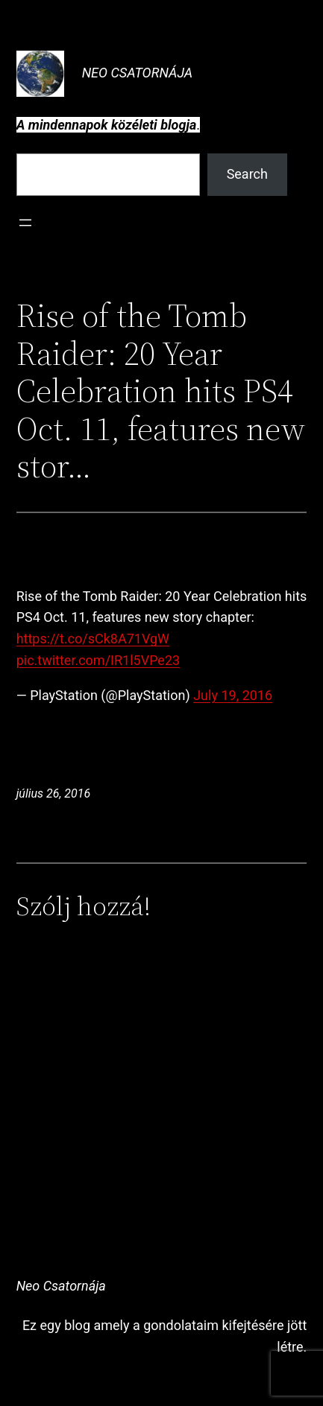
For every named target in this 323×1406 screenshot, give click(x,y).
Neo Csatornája (137, 72)
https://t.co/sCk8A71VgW (92, 638)
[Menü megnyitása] (25, 223)
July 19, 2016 (232, 695)
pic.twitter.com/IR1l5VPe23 (98, 660)
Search (247, 174)
